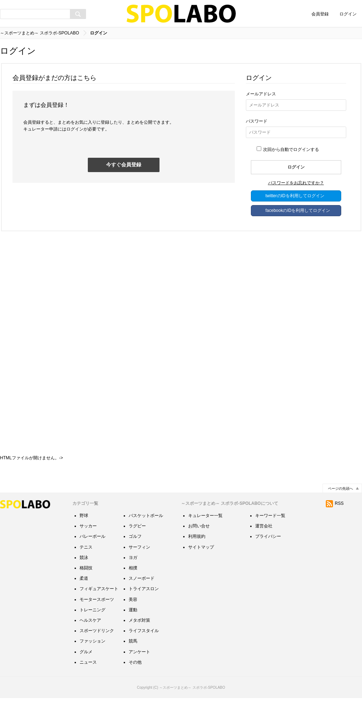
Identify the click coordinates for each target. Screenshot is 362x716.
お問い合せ (199, 543)
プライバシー (268, 553)
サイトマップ (201, 564)
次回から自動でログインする (288, 149)
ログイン (348, 13)
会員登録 (320, 13)
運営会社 (263, 543)
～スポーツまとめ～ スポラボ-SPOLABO (39, 32)
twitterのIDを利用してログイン (295, 195)
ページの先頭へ (340, 506)
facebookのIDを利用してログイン (298, 210)
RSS (335, 520)
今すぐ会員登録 (123, 164)
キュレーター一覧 (205, 533)
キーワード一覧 (270, 533)
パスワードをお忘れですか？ (296, 182)
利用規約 (196, 553)
